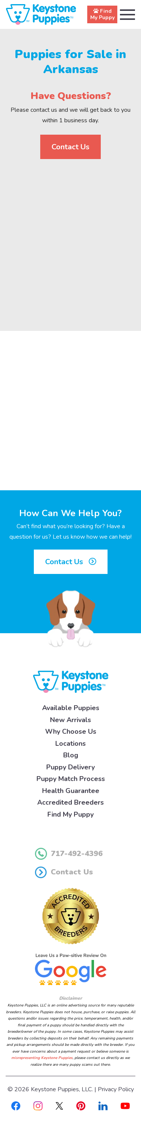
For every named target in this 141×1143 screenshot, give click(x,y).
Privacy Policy (116, 1089)
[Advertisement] (70, 238)
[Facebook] (15, 1105)
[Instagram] (37, 1105)
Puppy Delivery (70, 767)
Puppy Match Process (70, 778)
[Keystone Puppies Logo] (70, 681)
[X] (59, 1105)
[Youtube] (125, 1105)
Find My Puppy (70, 814)
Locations (70, 743)
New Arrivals (70, 719)
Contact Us (70, 147)
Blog (70, 755)
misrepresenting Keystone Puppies (42, 1057)
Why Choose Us (70, 731)
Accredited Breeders (70, 802)
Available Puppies (70, 707)
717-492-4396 (69, 854)
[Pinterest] (80, 1105)
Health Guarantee (70, 790)
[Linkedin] (103, 1105)
